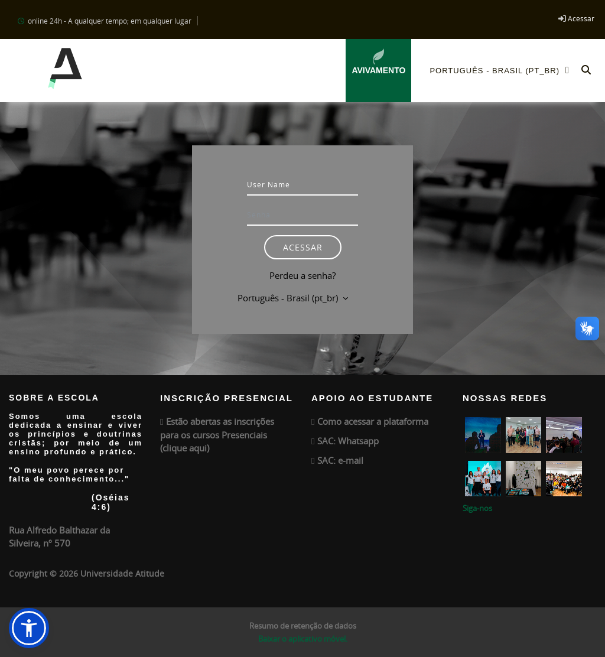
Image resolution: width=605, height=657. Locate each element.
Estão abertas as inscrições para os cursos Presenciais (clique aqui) (217, 434)
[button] (586, 70)
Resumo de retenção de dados (302, 625)
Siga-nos (477, 508)
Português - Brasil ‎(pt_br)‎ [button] (289, 298)
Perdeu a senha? (302, 275)
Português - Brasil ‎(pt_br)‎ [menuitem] (503, 70)
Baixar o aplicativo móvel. (302, 638)
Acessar (581, 18)
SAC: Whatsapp (348, 441)
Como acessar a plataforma (372, 421)
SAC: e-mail (340, 460)
